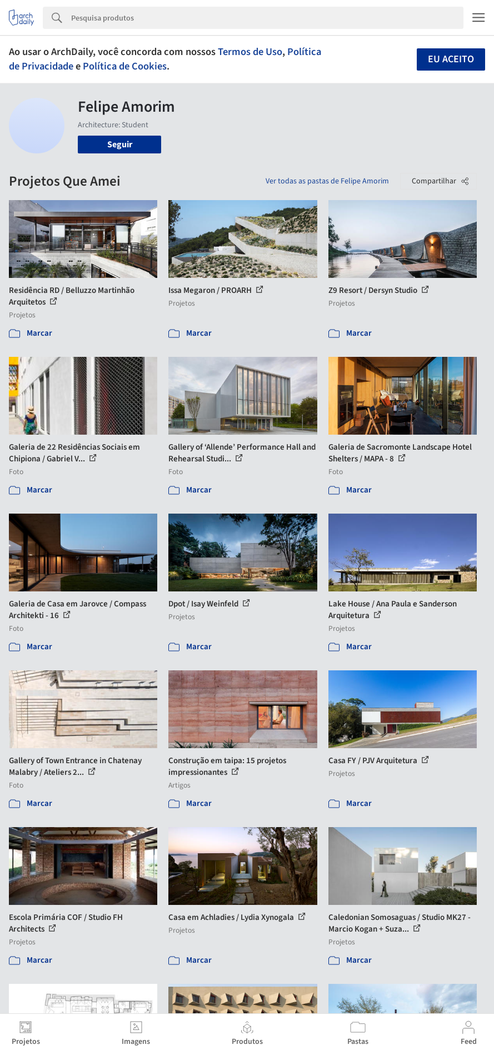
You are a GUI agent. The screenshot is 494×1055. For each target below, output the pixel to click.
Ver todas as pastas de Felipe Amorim (327, 181)
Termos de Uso (250, 51)
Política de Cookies (125, 66)
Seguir (119, 144)
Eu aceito (451, 59)
